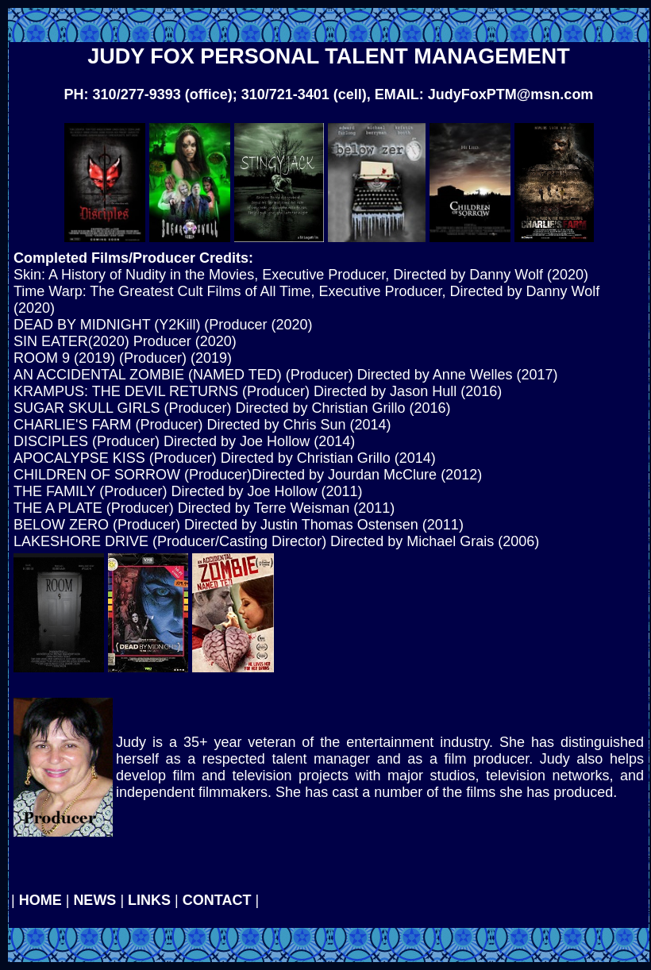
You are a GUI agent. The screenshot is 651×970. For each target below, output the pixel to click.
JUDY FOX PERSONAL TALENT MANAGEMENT (328, 56)
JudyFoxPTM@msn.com (511, 94)
